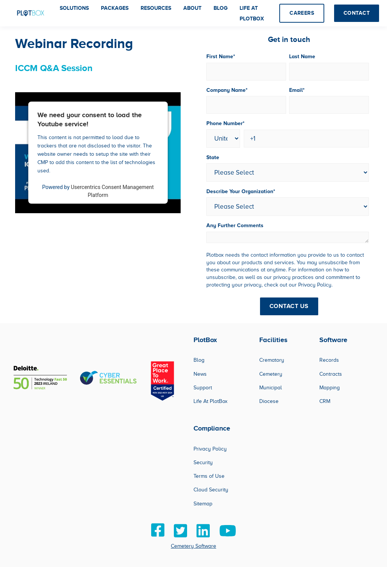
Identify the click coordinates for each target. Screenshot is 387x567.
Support (203, 387)
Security (203, 462)
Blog (199, 360)
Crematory (271, 360)
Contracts (330, 374)
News (200, 374)
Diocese (269, 401)
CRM (324, 401)
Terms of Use (209, 476)
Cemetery (270, 374)
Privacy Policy (210, 449)
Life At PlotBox (211, 401)
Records (329, 360)
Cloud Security (211, 490)
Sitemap (203, 504)
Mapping (329, 387)
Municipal (270, 387)
